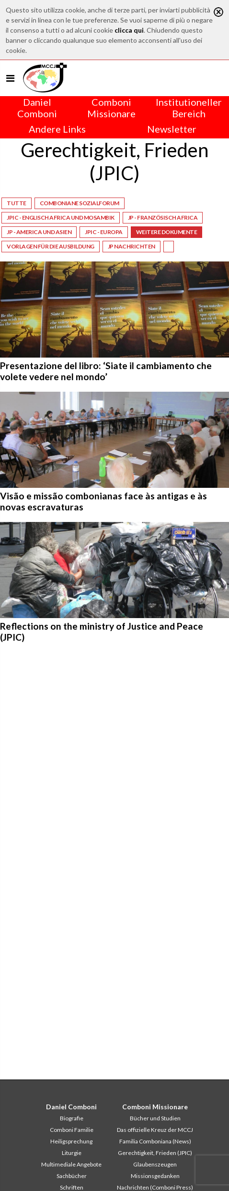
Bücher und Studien (155, 1118)
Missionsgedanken (155, 1175)
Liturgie (71, 1152)
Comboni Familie (71, 1129)
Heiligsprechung (71, 1141)
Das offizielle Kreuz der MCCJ (155, 1129)
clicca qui (129, 30)
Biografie (71, 1118)
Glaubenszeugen (155, 1164)
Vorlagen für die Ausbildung (50, 246)
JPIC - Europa (104, 232)
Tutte (16, 203)
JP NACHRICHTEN (131, 246)
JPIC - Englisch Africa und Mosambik (60, 217)
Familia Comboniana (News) (155, 1141)
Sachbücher (72, 1175)
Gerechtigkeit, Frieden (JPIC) (155, 1152)
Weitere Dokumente (166, 232)
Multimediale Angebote (71, 1164)
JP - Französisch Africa (163, 217)
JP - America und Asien (39, 232)
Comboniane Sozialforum (79, 203)
